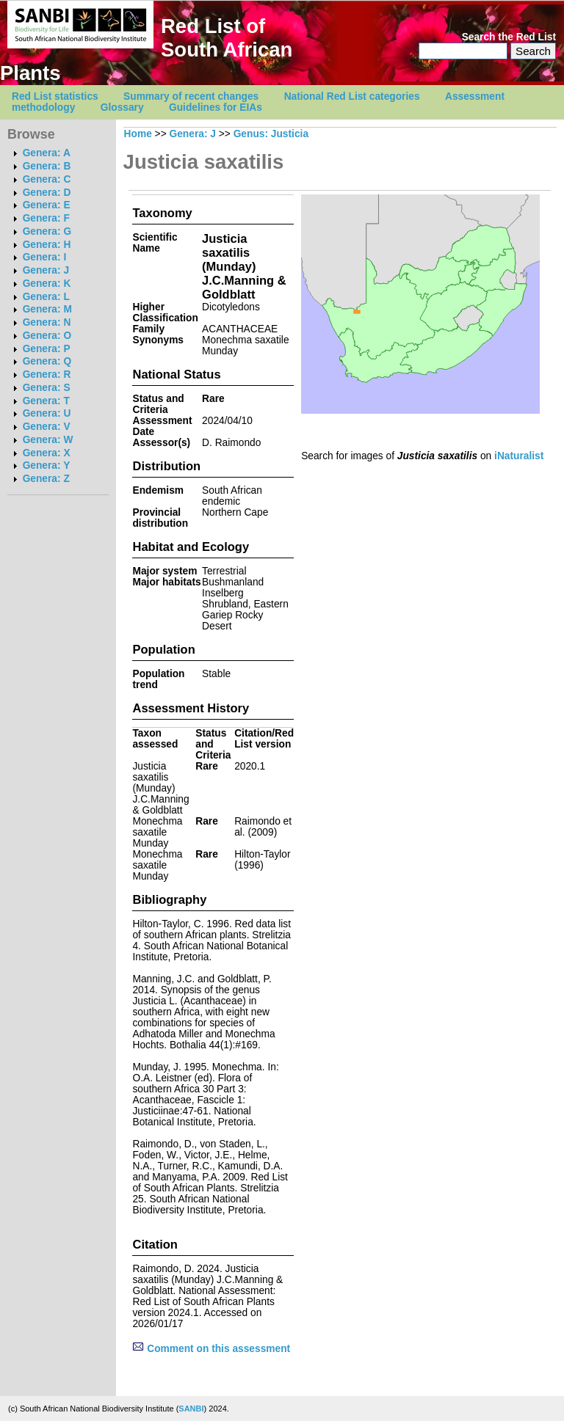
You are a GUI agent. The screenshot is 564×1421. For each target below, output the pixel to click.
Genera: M (47, 309)
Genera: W (48, 439)
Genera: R (47, 374)
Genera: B (47, 166)
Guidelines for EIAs (215, 107)
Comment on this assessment (211, 1348)
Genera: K (47, 283)
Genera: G (47, 231)
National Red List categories (352, 96)
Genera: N (47, 322)
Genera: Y (46, 465)
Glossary (122, 107)
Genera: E (46, 205)
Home (138, 133)
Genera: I (45, 257)
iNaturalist (518, 455)
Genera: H (47, 244)
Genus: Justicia (271, 133)
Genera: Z (46, 478)
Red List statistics (55, 96)
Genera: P (46, 348)
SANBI (190, 1408)
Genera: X (46, 453)
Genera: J (46, 270)
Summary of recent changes (190, 96)
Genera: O (47, 335)
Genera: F (46, 218)
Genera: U (47, 413)
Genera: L (46, 296)
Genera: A (46, 152)
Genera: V (46, 426)
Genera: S (46, 387)
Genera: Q (47, 361)
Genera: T (46, 400)
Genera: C (47, 179)
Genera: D (47, 192)
